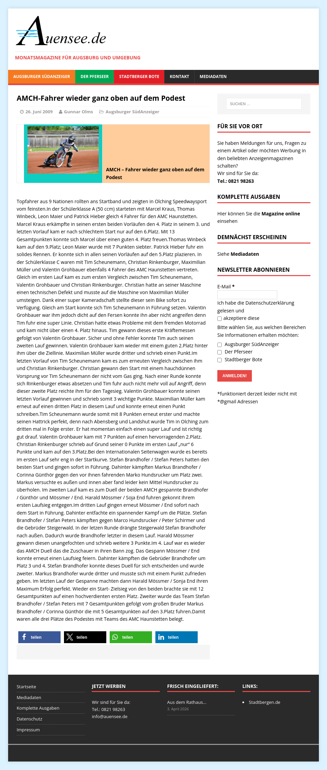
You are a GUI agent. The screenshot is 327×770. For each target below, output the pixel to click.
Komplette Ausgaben (38, 708)
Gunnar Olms (78, 112)
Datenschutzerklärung (269, 303)
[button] (39, 637)
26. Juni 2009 (38, 112)
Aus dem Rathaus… (186, 702)
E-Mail (226, 286)
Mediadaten (213, 76)
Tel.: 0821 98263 (235, 181)
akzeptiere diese (238, 318)
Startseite (26, 687)
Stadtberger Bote (139, 76)
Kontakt (179, 76)
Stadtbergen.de (264, 702)
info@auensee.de (109, 716)
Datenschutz (29, 719)
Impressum (28, 730)
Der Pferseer (95, 76)
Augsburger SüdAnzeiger (41, 76)
